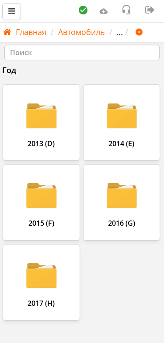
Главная (24, 32)
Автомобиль (81, 32)
